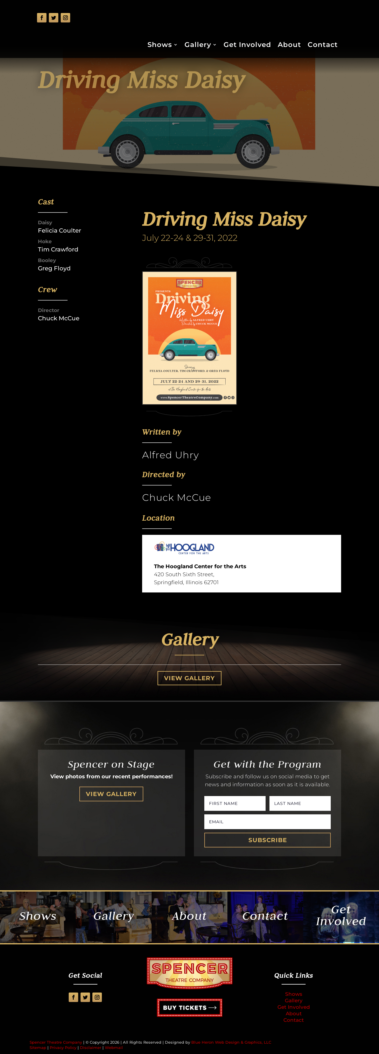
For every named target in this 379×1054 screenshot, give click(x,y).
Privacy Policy (63, 1047)
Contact (323, 46)
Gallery (197, 46)
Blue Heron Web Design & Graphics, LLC (231, 1042)
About (289, 46)
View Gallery (189, 678)
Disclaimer (90, 1047)
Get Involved (247, 46)
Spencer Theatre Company (56, 1042)
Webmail (114, 1047)
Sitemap (38, 1047)
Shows (159, 46)
